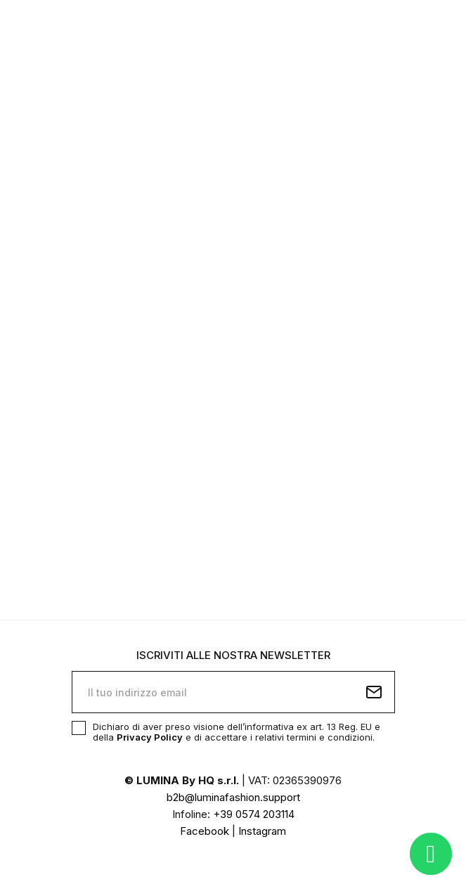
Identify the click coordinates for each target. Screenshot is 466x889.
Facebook (204, 831)
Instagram (262, 831)
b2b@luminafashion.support (233, 797)
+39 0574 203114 (254, 814)
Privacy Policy (150, 737)
